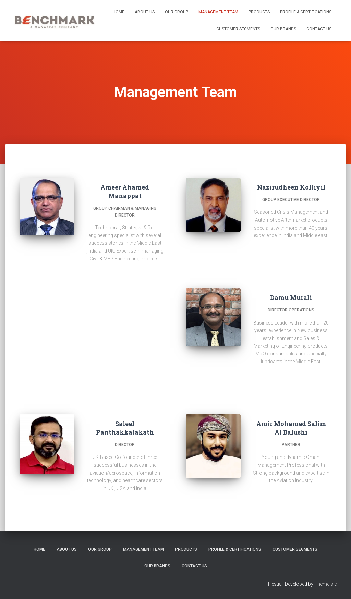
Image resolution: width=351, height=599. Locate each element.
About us (145, 12)
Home (118, 12)
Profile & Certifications (305, 12)
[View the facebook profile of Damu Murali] (278, 378)
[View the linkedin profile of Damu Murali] (295, 378)
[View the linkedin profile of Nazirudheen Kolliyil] (304, 252)
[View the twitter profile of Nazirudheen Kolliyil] (286, 252)
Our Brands (283, 29)
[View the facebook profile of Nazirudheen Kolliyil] (278, 252)
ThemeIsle (325, 584)
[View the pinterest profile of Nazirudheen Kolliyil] (295, 252)
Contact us (318, 29)
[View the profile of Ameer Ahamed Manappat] (134, 275)
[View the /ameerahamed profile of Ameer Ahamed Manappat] (116, 275)
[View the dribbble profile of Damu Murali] (304, 378)
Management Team (218, 12)
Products (259, 12)
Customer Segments (238, 29)
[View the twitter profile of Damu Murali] (286, 378)
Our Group (176, 12)
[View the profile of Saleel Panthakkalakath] (138, 505)
